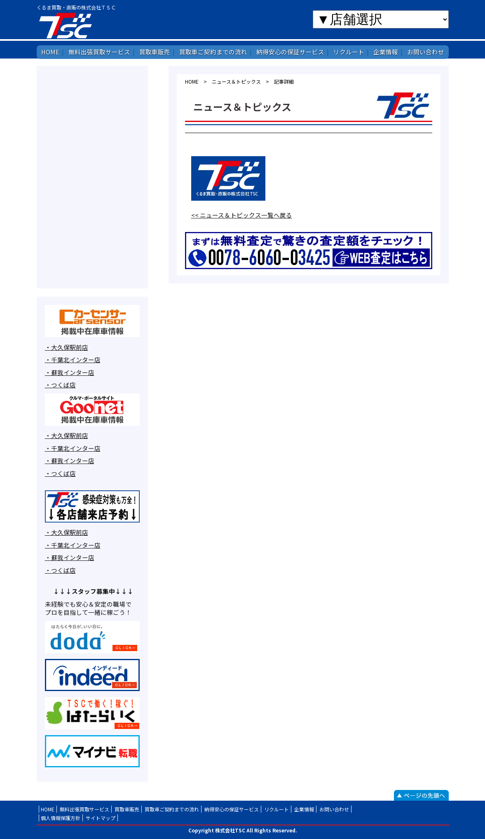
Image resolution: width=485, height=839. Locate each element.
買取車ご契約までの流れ (213, 51)
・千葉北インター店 (73, 359)
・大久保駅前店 (66, 347)
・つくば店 (60, 384)
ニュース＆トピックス (236, 81)
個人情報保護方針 (60, 817)
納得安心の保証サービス (290, 51)
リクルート (348, 51)
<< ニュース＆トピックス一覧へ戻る (241, 215)
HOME (50, 51)
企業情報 (385, 51)
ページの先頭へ (421, 795)
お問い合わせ (425, 51)
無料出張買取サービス (99, 51)
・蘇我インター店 (69, 372)
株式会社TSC (91, 25)
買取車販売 (154, 51)
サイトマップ (100, 817)
